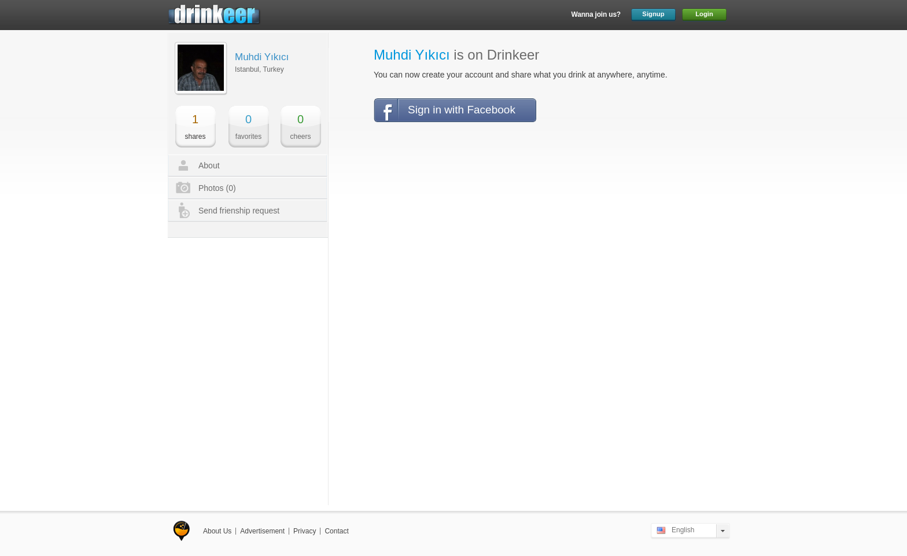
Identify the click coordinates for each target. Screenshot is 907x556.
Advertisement (262, 531)
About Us (217, 531)
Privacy (304, 531)
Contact (336, 531)
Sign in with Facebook (461, 110)
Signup (653, 13)
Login (704, 13)
